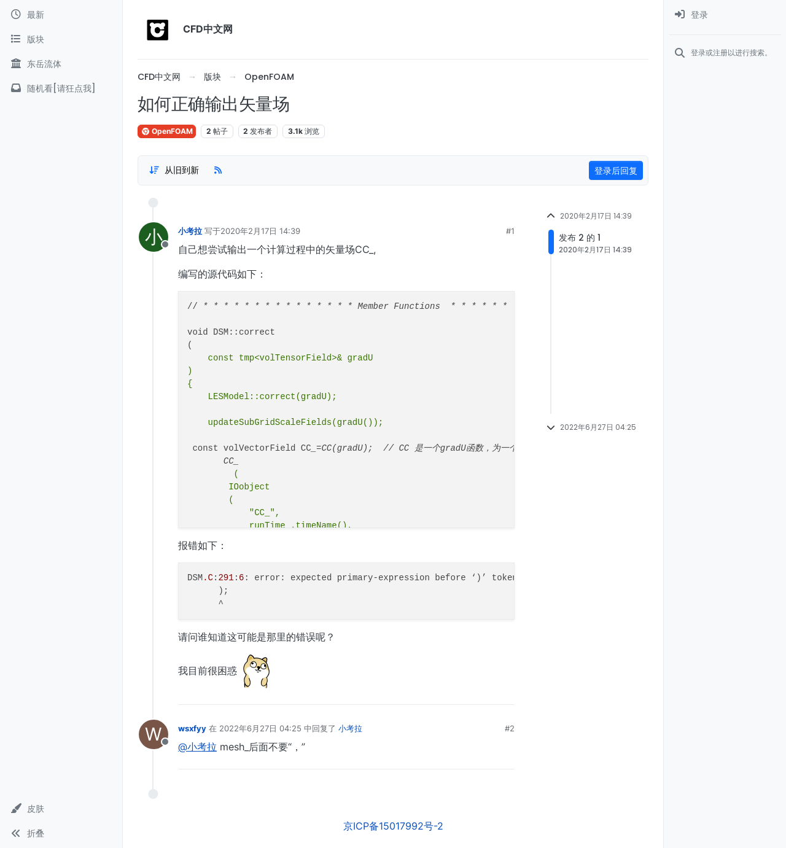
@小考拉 (197, 747)
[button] (61, 809)
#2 (510, 728)
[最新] (61, 15)
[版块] (61, 39)
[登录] (725, 15)
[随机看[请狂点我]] (61, 88)
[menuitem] (725, 15)
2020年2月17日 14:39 (260, 231)
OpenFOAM (167, 131)
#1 (510, 231)
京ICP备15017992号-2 (393, 826)
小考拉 (190, 231)
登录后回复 (615, 170)
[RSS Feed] (218, 170)
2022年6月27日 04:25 (260, 728)
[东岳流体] (61, 64)
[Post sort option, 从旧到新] (173, 170)
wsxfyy (192, 728)
